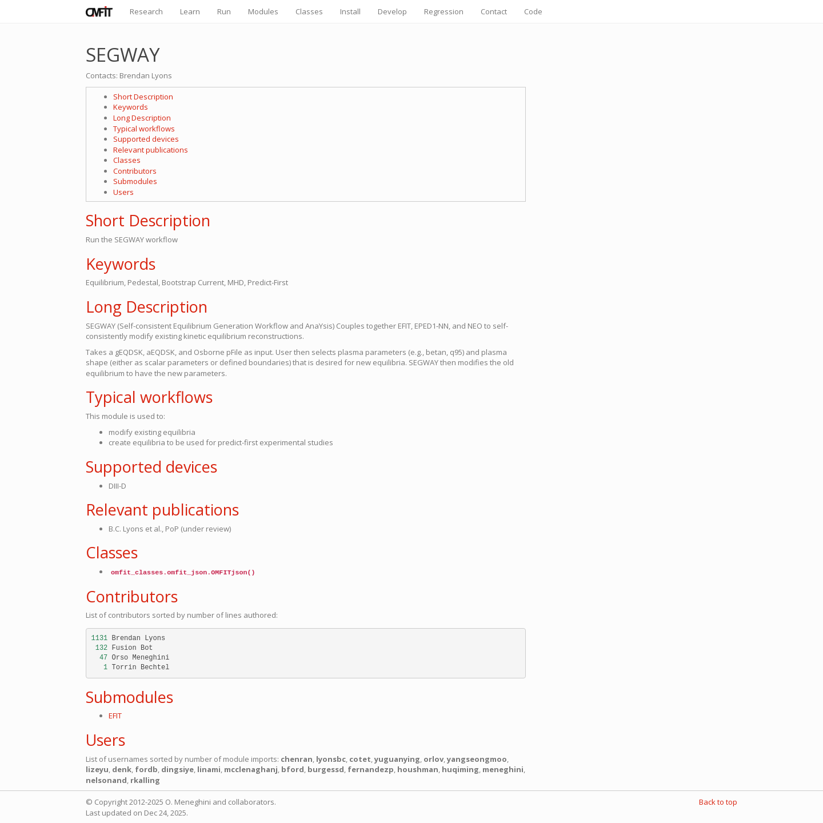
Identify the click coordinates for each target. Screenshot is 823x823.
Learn (190, 11)
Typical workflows (144, 128)
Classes (309, 11)
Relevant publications (150, 150)
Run (224, 11)
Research (146, 11)
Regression (444, 11)
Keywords (130, 107)
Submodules (135, 181)
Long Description (142, 118)
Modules (263, 11)
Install (350, 11)
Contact (494, 11)
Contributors (135, 171)
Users (123, 192)
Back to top (718, 802)
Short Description (143, 96)
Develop (392, 11)
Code (533, 11)
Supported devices (146, 139)
